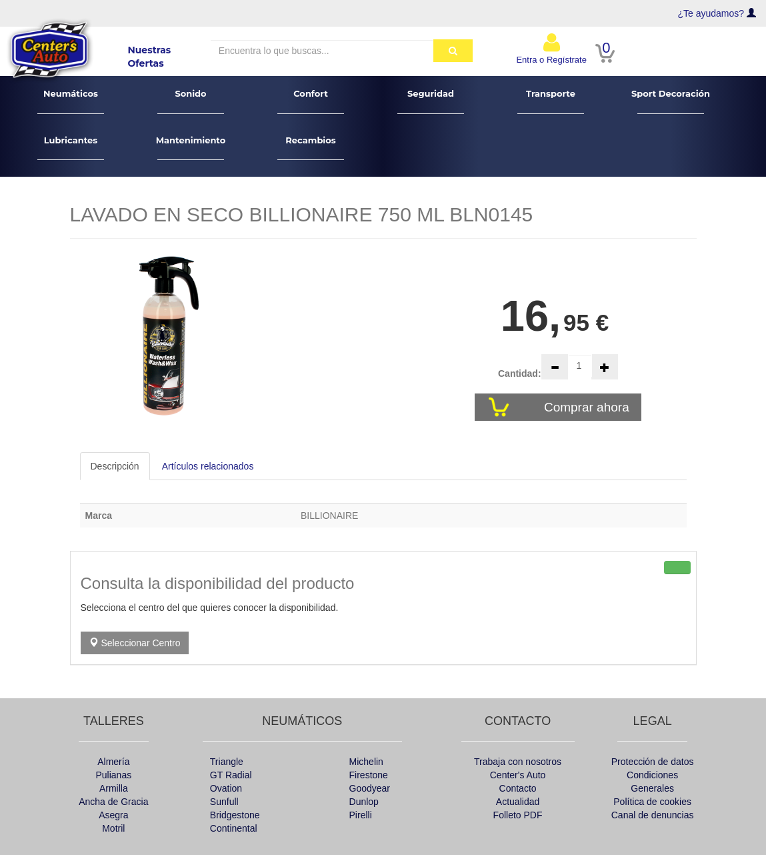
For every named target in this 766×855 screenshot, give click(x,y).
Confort (311, 101)
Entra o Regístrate (551, 48)
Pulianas (113, 775)
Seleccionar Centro (135, 643)
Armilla (113, 788)
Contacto (518, 788)
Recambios (311, 148)
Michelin (366, 761)
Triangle (226, 761)
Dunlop (364, 801)
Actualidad (517, 801)
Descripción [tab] (115, 466)
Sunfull (224, 801)
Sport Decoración (670, 101)
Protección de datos (652, 761)
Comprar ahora (588, 407)
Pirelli (360, 815)
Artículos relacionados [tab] (208, 466)
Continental (233, 828)
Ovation (226, 788)
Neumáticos (71, 101)
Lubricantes (71, 148)
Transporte (551, 101)
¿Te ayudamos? (711, 13)
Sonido (191, 101)
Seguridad (431, 101)
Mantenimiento (191, 148)
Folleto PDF (518, 815)
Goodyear (369, 788)
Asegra (113, 815)
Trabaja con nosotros (517, 761)
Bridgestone (235, 815)
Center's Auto (518, 775)
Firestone (368, 775)
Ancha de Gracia (113, 801)
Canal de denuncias (652, 815)
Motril (113, 828)
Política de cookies (652, 801)
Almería (113, 761)
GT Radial (231, 775)
